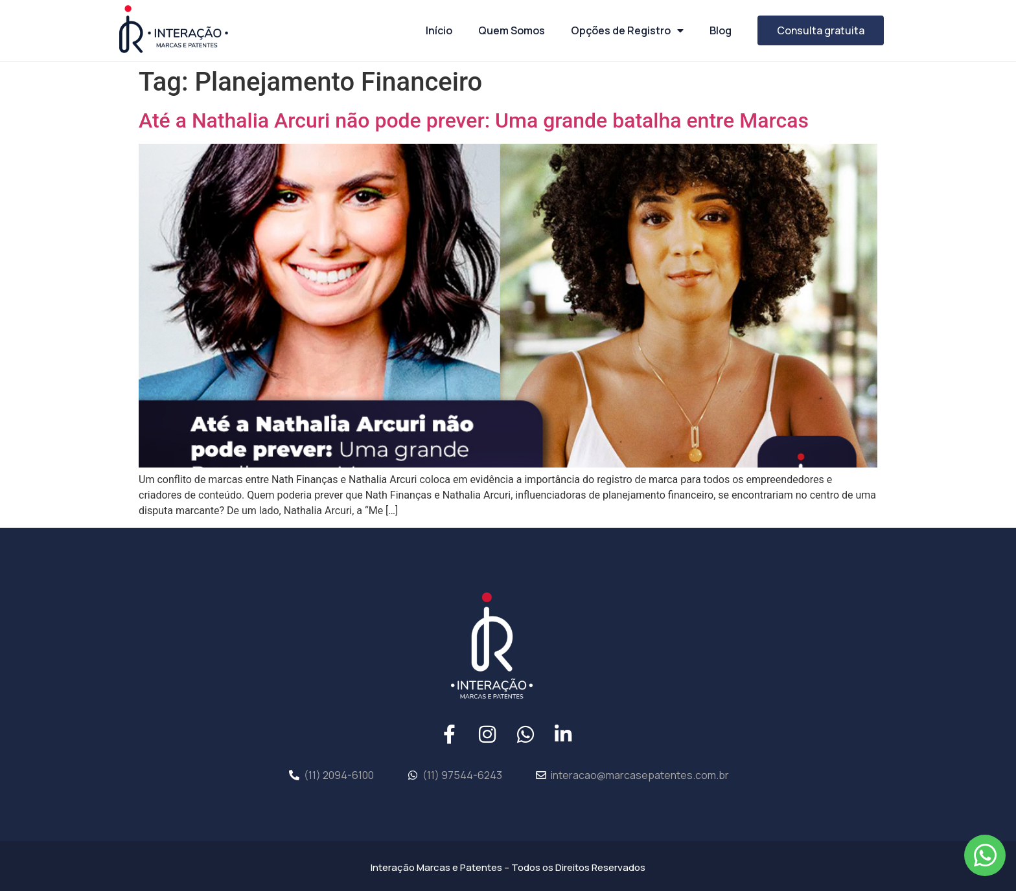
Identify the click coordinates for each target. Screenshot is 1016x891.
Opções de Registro (627, 30)
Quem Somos (511, 30)
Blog (721, 30)
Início (439, 30)
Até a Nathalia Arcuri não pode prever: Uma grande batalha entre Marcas (474, 120)
